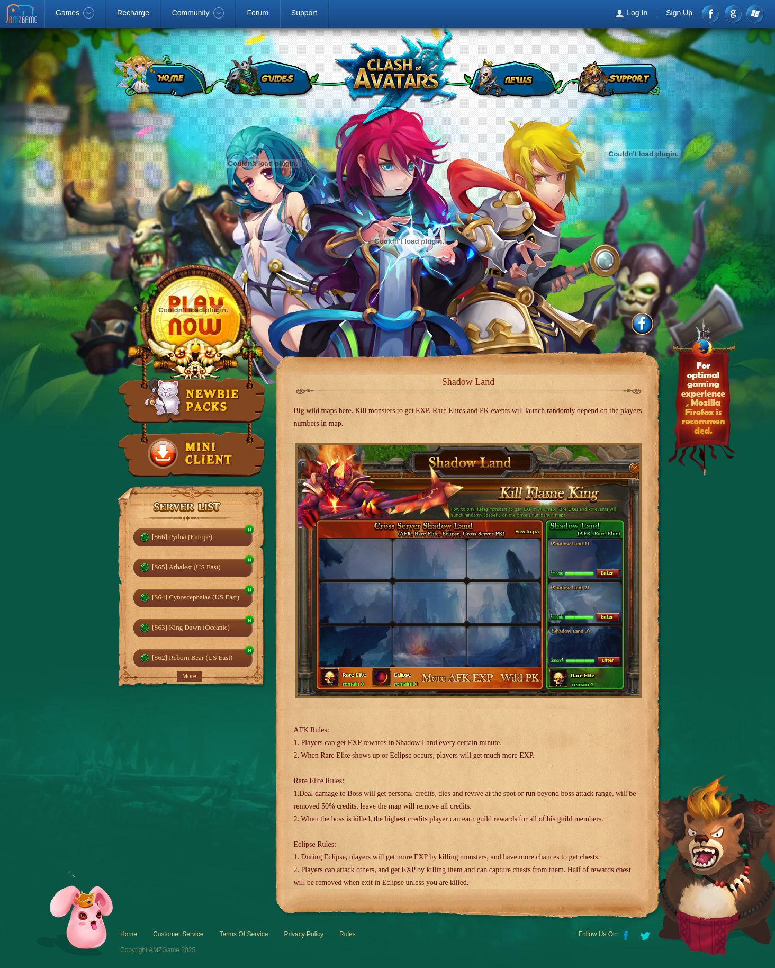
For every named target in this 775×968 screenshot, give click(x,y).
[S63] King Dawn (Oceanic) (191, 627)
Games (75, 12)
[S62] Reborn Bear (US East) (192, 657)
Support (304, 12)
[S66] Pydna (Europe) (182, 537)
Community (198, 12)
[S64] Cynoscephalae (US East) (195, 597)
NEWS (512, 76)
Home (128, 934)
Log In (637, 12)
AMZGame (22, 15)
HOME (161, 76)
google (733, 14)
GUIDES (269, 76)
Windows (754, 14)
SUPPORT (617, 76)
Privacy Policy (303, 934)
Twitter (646, 934)
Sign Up (679, 12)
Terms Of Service (243, 934)
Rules (347, 934)
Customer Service (178, 934)
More (189, 676)
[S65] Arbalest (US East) (186, 567)
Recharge (133, 12)
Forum (257, 12)
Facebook (711, 14)
